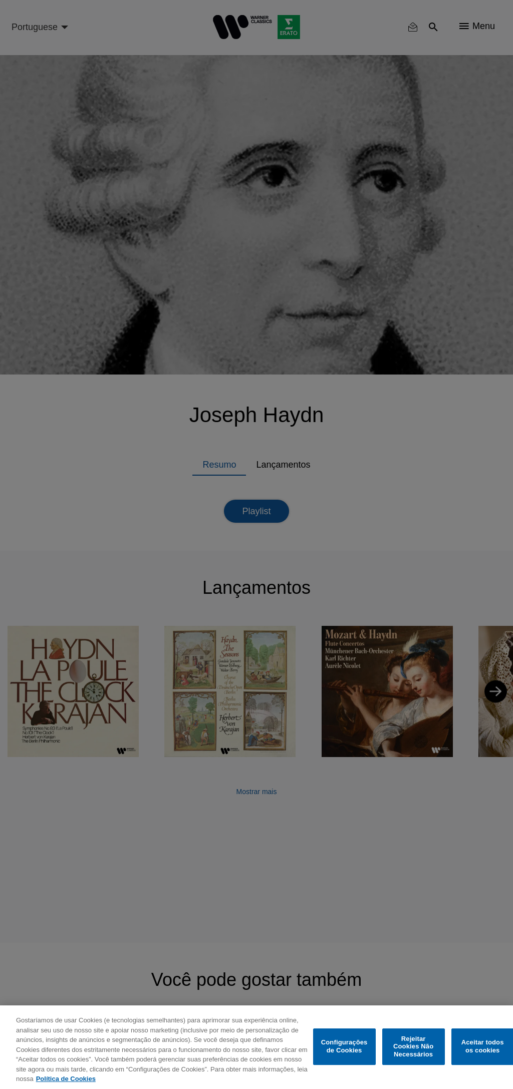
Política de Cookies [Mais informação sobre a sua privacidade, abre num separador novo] (66, 1078)
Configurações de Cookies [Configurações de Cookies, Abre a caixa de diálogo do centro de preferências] (344, 1046)
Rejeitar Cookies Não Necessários (413, 1046)
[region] (256, 1047)
